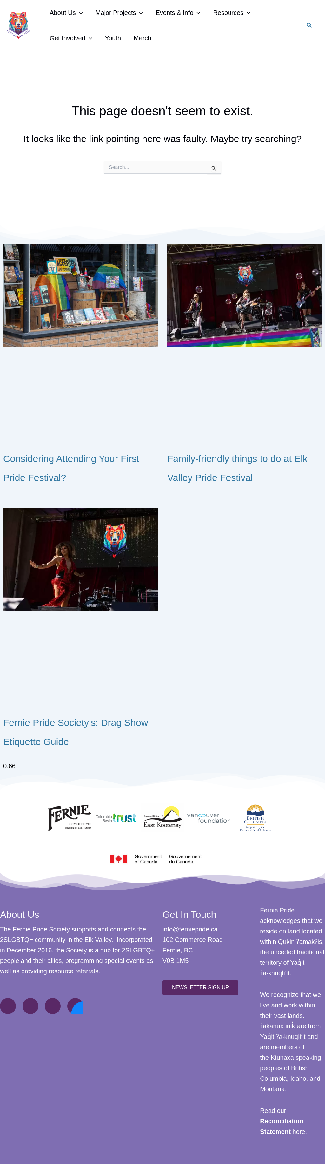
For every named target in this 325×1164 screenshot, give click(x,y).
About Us (66, 12)
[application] (79, 12)
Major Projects (119, 12)
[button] (309, 26)
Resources (231, 12)
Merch (142, 38)
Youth (113, 38)
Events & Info (178, 12)
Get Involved (71, 38)
